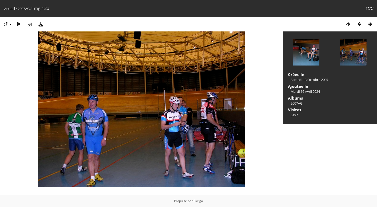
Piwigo (198, 201)
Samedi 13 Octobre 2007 (309, 79)
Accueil (9, 8)
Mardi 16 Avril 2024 (305, 91)
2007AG (24, 8)
